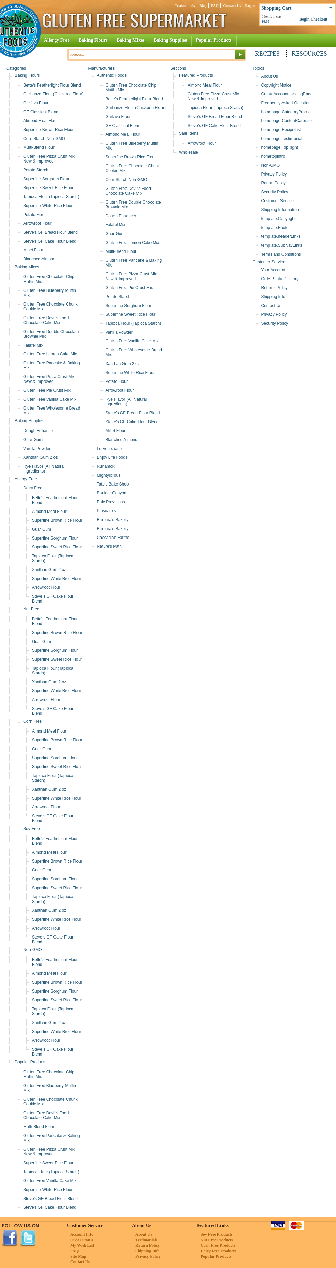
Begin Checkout (313, 19)
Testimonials (185, 5)
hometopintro (273, 156)
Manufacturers (101, 68)
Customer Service (277, 200)
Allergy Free (57, 40)
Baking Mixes (131, 40)
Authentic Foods (112, 75)
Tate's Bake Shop (113, 484)
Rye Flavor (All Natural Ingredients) (44, 469)
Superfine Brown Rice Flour (48, 129)
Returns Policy (274, 287)
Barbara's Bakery (113, 519)
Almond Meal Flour (40, 120)
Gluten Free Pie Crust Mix (47, 390)
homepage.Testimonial (281, 138)
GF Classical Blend (40, 111)
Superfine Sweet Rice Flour (48, 187)
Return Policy (273, 183)
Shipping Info (273, 296)
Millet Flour (33, 250)
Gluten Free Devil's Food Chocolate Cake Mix (46, 320)
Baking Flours (93, 40)
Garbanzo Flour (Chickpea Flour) (53, 94)
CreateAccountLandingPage (287, 94)
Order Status (81, 1240)
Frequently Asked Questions (287, 103)
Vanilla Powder (36, 448)
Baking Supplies (170, 40)
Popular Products (214, 40)
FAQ (214, 5)
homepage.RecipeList (281, 129)
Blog (202, 5)
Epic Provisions (111, 502)
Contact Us (232, 5)
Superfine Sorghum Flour (46, 179)
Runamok (106, 466)
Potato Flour (34, 214)
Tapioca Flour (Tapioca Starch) (51, 196)
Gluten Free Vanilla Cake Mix (49, 399)
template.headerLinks (281, 236)
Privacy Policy (274, 174)
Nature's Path (109, 546)
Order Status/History (280, 278)
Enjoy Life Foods (112, 457)
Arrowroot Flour (37, 223)
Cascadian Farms (113, 537)
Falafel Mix (33, 345)
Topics (258, 68)
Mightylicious (109, 475)
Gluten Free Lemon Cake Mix (50, 354)
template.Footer (275, 227)
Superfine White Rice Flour (47, 205)
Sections (178, 68)
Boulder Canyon (112, 493)
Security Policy (274, 192)
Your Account (273, 270)
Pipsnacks (106, 510)
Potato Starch (35, 170)
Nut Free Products (217, 1240)
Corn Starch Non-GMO (44, 138)
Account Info (81, 1234)
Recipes (267, 54)
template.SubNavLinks (281, 245)
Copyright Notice (276, 85)
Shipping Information (280, 209)
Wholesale (188, 152)
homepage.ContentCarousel (287, 120)
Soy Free (31, 828)
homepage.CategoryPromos (287, 111)
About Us (269, 76)
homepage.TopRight (279, 147)
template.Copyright (278, 218)
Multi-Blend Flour (39, 147)
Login (250, 5)
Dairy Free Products (218, 1250)
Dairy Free (33, 488)
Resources (309, 54)
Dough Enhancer (38, 430)
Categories (16, 68)
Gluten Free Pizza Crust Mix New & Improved (49, 159)
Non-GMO (32, 949)
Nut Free (31, 609)
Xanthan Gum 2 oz (40, 457)
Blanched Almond (39, 259)
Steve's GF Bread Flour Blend (50, 232)
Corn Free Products (218, 1245)
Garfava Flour (35, 103)
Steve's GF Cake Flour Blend (49, 241)
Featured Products (196, 75)
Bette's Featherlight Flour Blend (52, 85)
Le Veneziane (109, 448)
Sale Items (189, 133)
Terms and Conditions (281, 254)
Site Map (78, 1256)
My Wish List (82, 1245)
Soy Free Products (217, 1234)
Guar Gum (33, 439)
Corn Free (32, 721)
